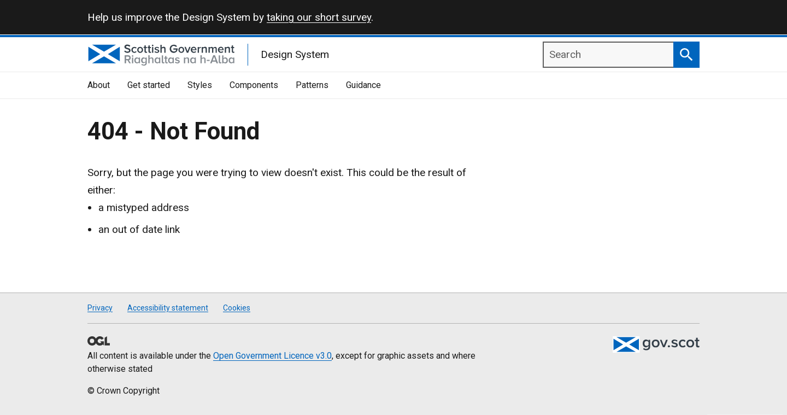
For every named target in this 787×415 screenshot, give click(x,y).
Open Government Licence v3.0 (272, 355)
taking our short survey (319, 17)
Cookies (236, 307)
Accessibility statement (167, 307)
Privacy (100, 307)
